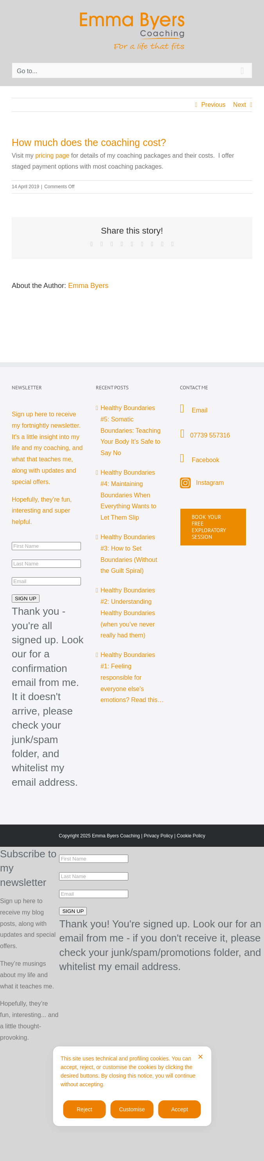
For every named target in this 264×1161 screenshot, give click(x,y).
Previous (213, 104)
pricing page (52, 155)
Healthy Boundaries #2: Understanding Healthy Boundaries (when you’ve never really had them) (128, 613)
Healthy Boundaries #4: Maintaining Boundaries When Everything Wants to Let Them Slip (128, 495)
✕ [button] (200, 1057)
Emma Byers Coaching (116, 836)
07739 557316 (210, 435)
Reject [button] (84, 1109)
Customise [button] (132, 1109)
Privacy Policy (158, 836)
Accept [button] (179, 1109)
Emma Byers (88, 286)
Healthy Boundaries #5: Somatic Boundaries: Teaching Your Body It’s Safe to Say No (131, 430)
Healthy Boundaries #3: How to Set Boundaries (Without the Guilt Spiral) (129, 554)
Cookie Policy (191, 836)
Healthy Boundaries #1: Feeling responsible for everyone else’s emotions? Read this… (132, 677)
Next (239, 104)
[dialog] (132, 1086)
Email (198, 410)
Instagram (210, 482)
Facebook (205, 460)
